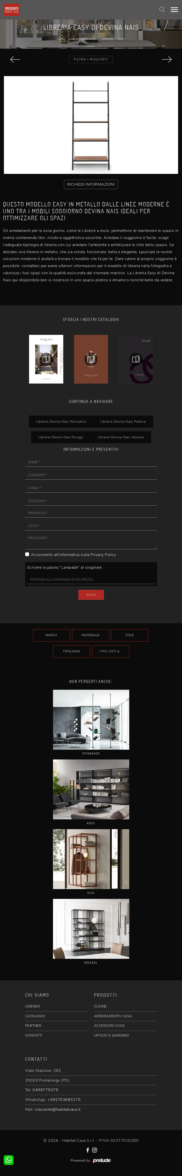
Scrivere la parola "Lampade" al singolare (64, 567)
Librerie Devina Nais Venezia (121, 437)
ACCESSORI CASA (109, 1025)
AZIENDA (33, 1006)
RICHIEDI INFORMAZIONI (91, 184)
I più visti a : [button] (111, 651)
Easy (121, 39)
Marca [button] (51, 635)
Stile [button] (129, 635)
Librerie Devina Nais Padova (123, 421)
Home (61, 39)
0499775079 (45, 1090)
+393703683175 (64, 1099)
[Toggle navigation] (174, 9)
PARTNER (33, 1025)
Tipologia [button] (71, 651)
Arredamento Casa (82, 39)
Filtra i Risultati (91, 59)
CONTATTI (33, 1035)
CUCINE (100, 1006)
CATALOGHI (35, 1016)
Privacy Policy (103, 554)
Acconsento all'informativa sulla (73, 554)
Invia (91, 595)
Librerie (107, 39)
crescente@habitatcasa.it (58, 1109)
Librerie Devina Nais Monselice (61, 421)
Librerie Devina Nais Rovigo (60, 437)
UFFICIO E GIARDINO (111, 1035)
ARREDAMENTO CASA (113, 1016)
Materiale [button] (91, 635)
